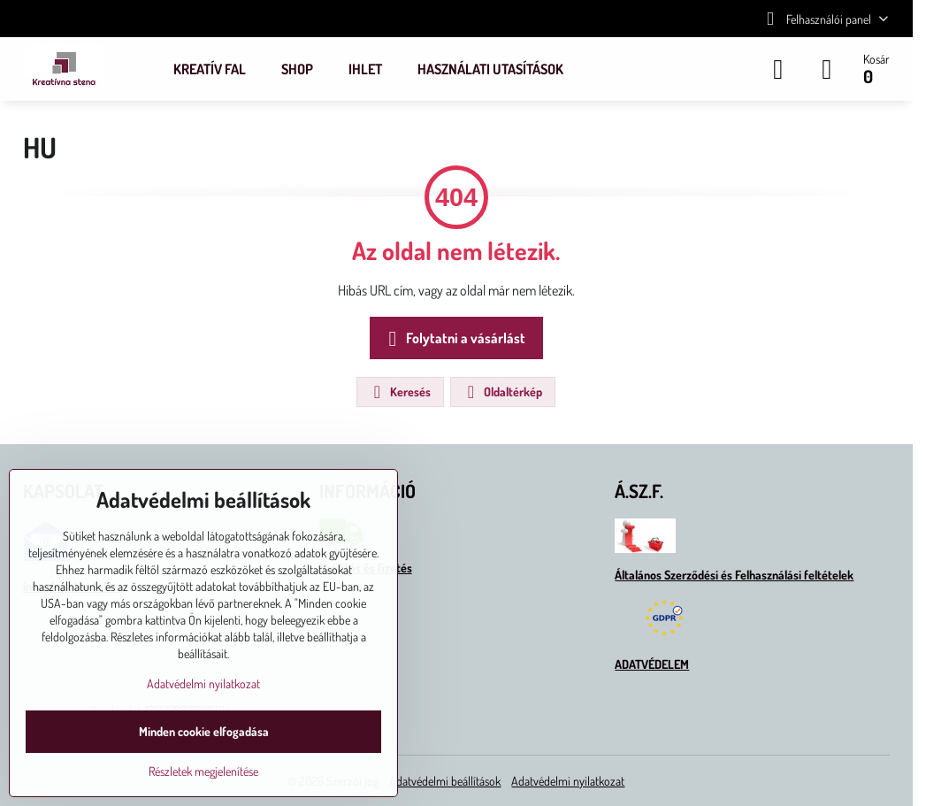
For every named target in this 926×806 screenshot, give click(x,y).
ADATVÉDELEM (652, 664)
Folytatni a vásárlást (453, 338)
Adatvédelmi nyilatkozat (567, 780)
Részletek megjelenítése (203, 771)
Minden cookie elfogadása (204, 731)
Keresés (399, 392)
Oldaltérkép (502, 392)
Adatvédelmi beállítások (445, 780)
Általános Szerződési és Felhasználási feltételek (734, 574)
